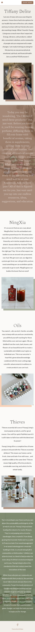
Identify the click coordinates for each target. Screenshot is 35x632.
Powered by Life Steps (17, 629)
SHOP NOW (27, 2)
